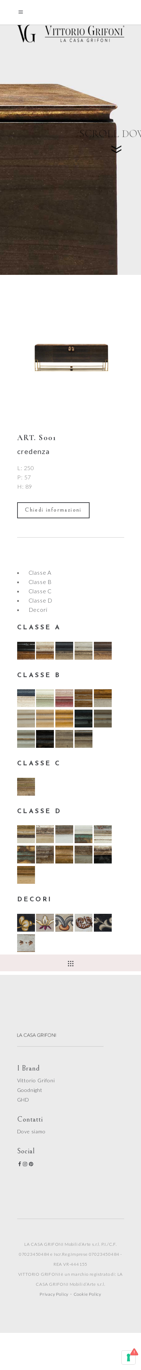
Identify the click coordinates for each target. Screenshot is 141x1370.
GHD (23, 1100)
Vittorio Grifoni (36, 1080)
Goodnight (29, 1090)
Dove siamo (31, 1131)
